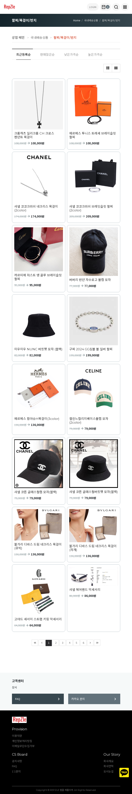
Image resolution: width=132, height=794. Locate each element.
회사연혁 (108, 766)
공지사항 (17, 761)
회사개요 (108, 761)
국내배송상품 (39, 37)
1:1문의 (16, 771)
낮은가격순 (71, 54)
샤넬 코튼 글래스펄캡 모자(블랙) (35, 492)
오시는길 (108, 771)
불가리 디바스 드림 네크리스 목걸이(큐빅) (38, 546)
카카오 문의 (93, 699)
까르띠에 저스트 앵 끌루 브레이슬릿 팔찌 (38, 277)
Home (76, 20)
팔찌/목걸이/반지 (65, 37)
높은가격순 (95, 54)
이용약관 (17, 736)
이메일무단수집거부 (23, 746)
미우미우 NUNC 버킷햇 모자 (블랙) (38, 349)
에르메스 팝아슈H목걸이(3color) (36, 419)
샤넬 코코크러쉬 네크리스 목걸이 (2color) (36, 208)
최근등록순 (23, 54)
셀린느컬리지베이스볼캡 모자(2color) (88, 420)
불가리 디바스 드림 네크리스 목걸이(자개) (93, 548)
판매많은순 (47, 54)
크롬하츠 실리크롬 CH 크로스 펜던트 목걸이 (34, 135)
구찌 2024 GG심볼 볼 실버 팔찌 (90, 349)
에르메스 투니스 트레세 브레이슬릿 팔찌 (92, 135)
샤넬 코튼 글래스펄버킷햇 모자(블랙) (93, 492)
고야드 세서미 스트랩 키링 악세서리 (38, 619)
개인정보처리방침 (22, 741)
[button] (116, 7)
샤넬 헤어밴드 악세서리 (84, 590)
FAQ (37, 699)
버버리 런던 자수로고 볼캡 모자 (90, 280)
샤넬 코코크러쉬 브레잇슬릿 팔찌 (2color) (91, 208)
